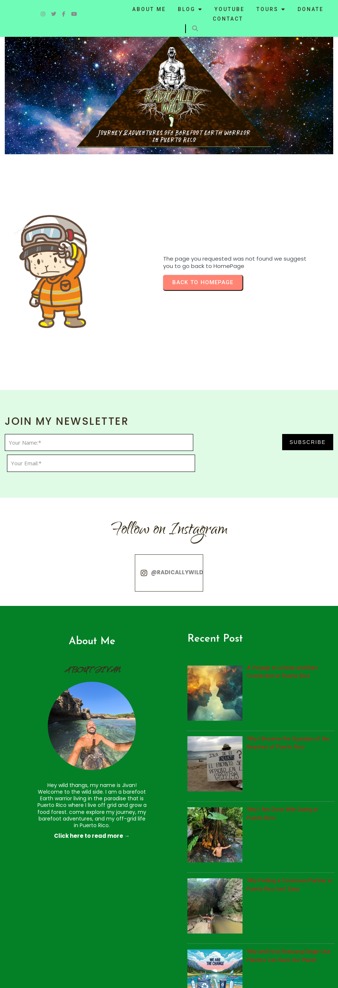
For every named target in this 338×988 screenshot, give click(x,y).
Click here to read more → (68, 746)
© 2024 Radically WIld (37, 975)
